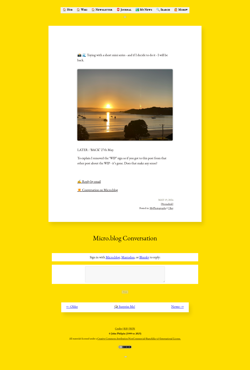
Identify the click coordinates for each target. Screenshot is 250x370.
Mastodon (128, 257)
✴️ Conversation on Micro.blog (97, 190)
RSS (126, 330)
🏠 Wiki (82, 10)
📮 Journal (123, 10)
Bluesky (144, 257)
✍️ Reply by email (89, 181)
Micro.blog (113, 257)
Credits (118, 330)
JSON (132, 330)
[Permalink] (167, 204)
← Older (72, 308)
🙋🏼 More (180, 10)
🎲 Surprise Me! (124, 308)
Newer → (177, 308)
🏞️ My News (144, 10)
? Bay (170, 208)
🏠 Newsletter (101, 10)
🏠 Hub (67, 10)
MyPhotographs (158, 208)
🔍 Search (163, 10)
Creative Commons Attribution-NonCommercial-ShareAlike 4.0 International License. (139, 340)
